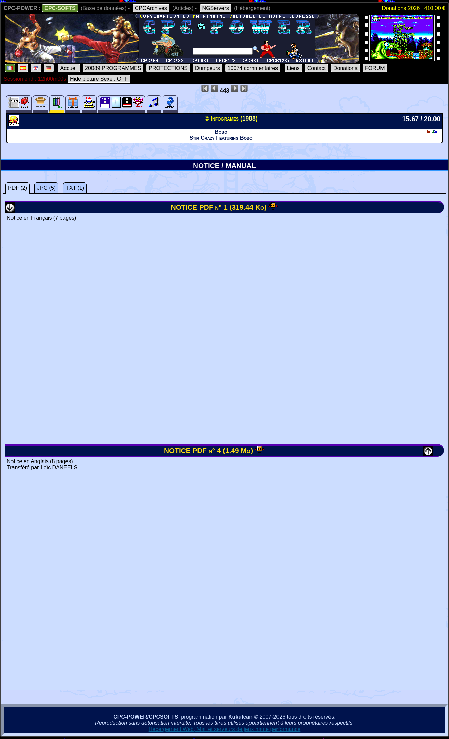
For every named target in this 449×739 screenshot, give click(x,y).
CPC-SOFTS (59, 8)
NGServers (215, 8)
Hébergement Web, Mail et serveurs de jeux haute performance (225, 729)
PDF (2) (17, 188)
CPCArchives (151, 8)
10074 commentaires (253, 68)
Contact (316, 68)
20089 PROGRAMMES (113, 68)
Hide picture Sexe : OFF (99, 79)
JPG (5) (46, 188)
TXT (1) (75, 188)
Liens (293, 68)
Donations (345, 68)
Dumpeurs (207, 68)
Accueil (69, 68)
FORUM (375, 68)
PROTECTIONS (168, 68)
